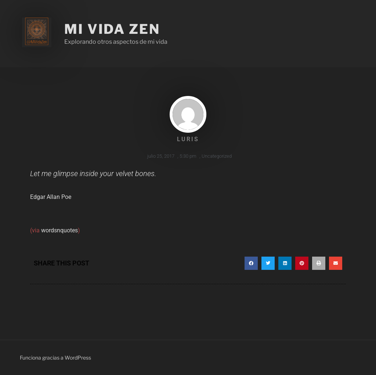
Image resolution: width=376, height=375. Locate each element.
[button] (251, 263)
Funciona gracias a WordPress (55, 357)
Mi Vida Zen (112, 29)
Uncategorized (217, 156)
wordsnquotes (59, 230)
